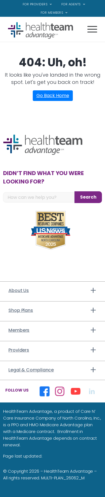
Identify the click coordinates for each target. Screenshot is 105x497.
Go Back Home (52, 95)
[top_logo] (43, 30)
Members (18, 330)
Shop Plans (20, 310)
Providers (18, 350)
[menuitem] (37, 4)
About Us (18, 290)
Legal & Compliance (31, 370)
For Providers (35, 4)
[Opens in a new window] (44, 391)
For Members (52, 12)
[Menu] (89, 33)
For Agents (71, 4)
